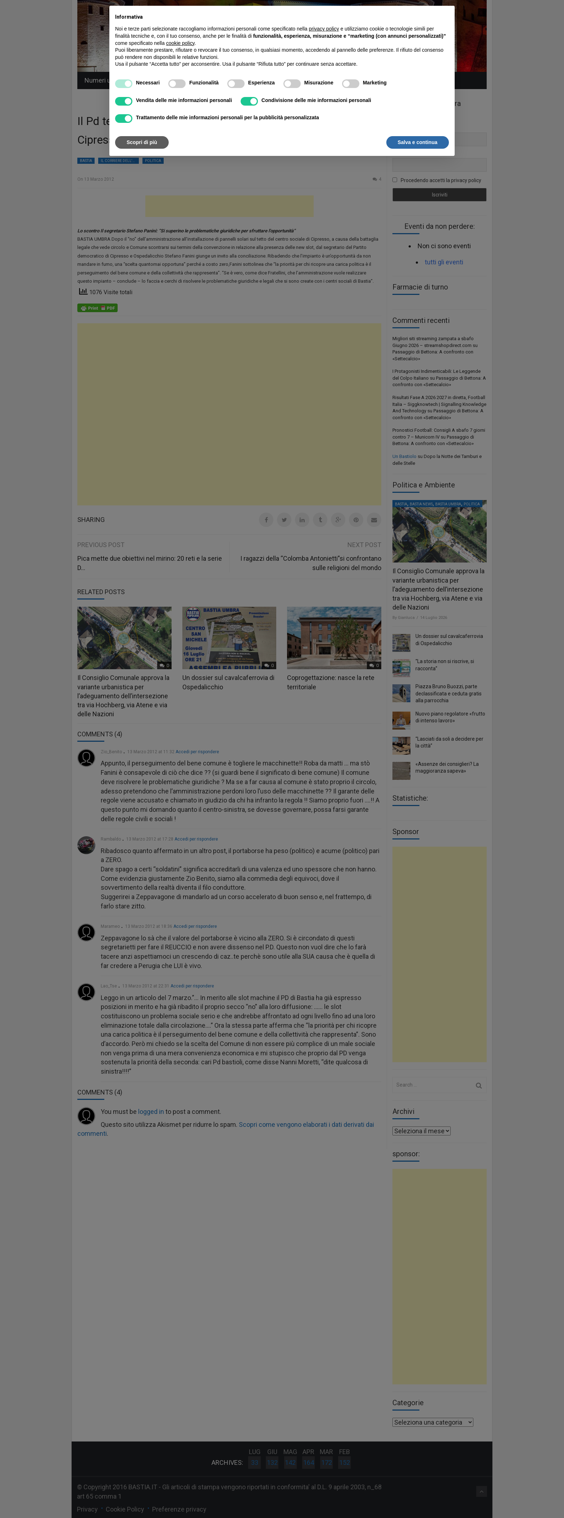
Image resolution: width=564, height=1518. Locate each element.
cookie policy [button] (180, 43)
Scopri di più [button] (142, 142)
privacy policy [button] (324, 29)
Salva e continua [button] (417, 142)
